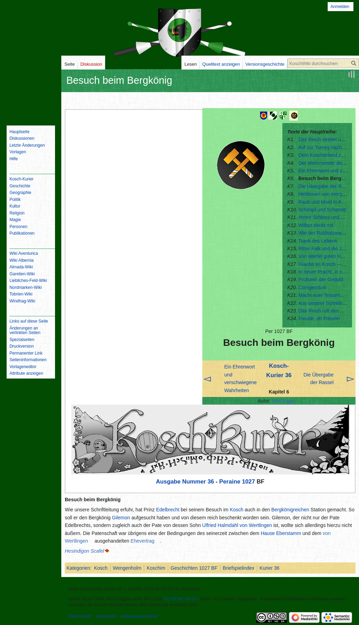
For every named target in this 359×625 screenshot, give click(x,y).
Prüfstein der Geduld (320, 279)
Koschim (156, 568)
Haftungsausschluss (139, 616)
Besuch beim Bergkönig (326, 178)
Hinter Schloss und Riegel (326, 217)
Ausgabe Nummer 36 (185, 481)
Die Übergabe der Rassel (325, 186)
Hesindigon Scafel (84, 551)
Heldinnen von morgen (323, 194)
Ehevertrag (142, 541)
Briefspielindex (239, 568)
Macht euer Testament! (323, 295)
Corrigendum (312, 287)
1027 (248, 481)
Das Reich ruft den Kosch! (326, 311)
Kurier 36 (270, 568)
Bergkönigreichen (290, 509)
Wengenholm (127, 568)
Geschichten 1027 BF (194, 568)
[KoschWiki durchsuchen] (323, 63)
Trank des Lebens (317, 241)
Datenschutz (80, 616)
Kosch (236, 509)
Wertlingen (283, 401)
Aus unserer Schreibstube (326, 303)
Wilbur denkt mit (315, 225)
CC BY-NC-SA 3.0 (180, 598)
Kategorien (78, 568)
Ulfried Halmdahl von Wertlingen (237, 525)
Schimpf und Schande (322, 209)
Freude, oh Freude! (319, 318)
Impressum (106, 616)
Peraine (230, 481)
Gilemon (121, 517)
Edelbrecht (167, 509)
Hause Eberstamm (281, 533)
